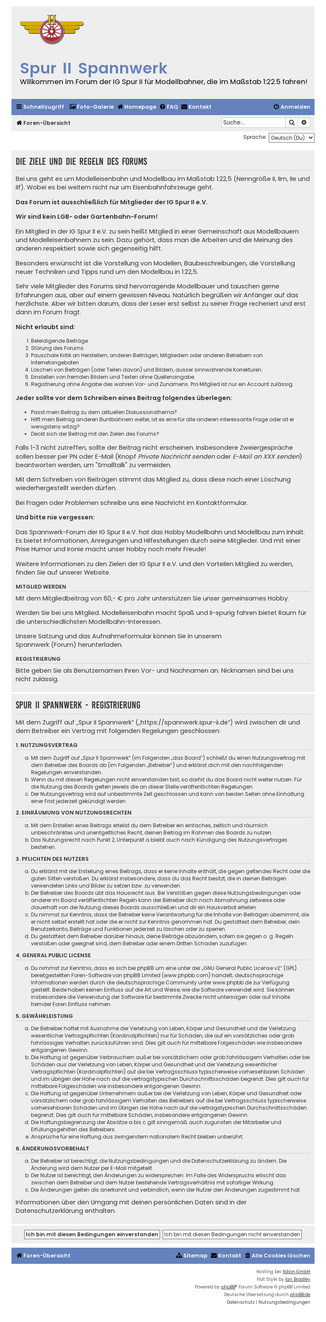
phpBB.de (300, 1294)
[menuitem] (91, 107)
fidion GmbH (296, 1271)
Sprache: (255, 137)
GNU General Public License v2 (241, 968)
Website (96, 572)
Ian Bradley (297, 1279)
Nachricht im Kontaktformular (201, 503)
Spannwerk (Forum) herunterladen (68, 644)
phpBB (228, 1287)
